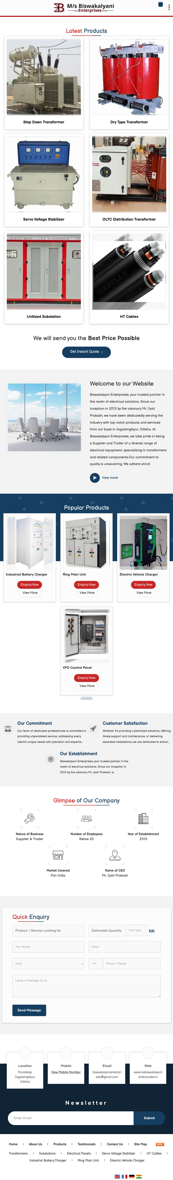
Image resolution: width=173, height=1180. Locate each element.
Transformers (18, 1153)
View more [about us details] (110, 478)
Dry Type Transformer (129, 122)
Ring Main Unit (74, 574)
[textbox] (136, 930)
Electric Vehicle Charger (139, 574)
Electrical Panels (79, 1153)
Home (13, 1144)
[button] (66, 1072)
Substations (47, 1153)
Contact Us (115, 1144)
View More (30, 593)
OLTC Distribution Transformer (129, 219)
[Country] (48, 963)
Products (59, 1144)
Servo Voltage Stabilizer (43, 219)
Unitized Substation (44, 316)
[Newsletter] (71, 1118)
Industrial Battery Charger (26, 574)
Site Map (140, 1144)
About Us (35, 1144)
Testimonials (87, 1144)
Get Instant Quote (86, 353)
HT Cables (129, 316)
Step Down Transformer (43, 122)
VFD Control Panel (77, 668)
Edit (152, 931)
